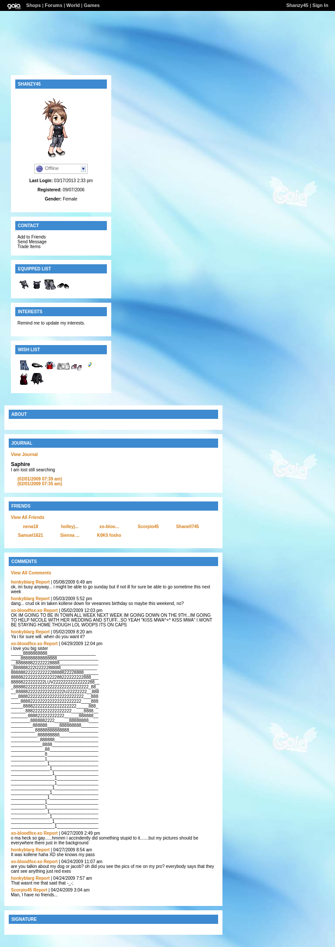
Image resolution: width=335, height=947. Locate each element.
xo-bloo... (109, 526)
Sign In (320, 5)
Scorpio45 (148, 526)
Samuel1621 (30, 535)
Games (92, 5)
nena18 (30, 526)
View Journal (24, 454)
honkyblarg (22, 582)
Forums (53, 5)
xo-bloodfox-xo (26, 610)
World (73, 5)
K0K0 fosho (109, 535)
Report (43, 582)
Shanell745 (187, 526)
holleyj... (70, 526)
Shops (33, 5)
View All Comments (31, 572)
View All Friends (27, 517)
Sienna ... (69, 535)
